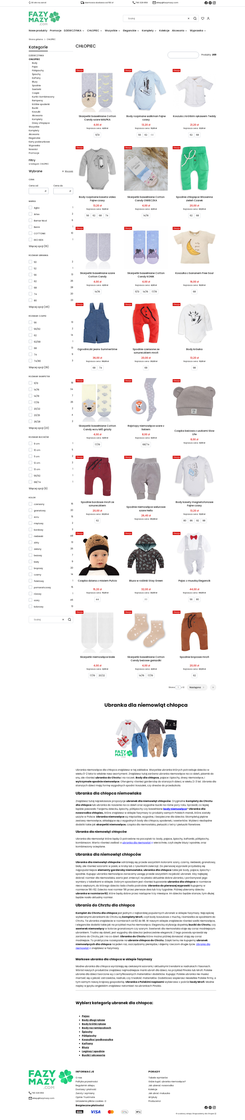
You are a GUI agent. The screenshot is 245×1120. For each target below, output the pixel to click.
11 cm (37, 456)
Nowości (33, 149)
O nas (79, 1077)
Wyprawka (34, 145)
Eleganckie (34, 138)
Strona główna (36, 39)
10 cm (37, 450)
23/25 (37, 415)
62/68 (37, 341)
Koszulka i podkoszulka (97, 1039)
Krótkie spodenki (41, 104)
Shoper (211, 1113)
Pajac (35, 66)
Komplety (37, 119)
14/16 (36, 389)
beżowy (38, 555)
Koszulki (36, 111)
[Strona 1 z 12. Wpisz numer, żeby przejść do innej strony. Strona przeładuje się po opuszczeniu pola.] (178, 687)
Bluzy (35, 81)
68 (35, 287)
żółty (36, 542)
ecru (36, 517)
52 (35, 268)
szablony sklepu (185, 1113)
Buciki (35, 108)
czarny (37, 574)
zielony (37, 549)
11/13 (36, 383)
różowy (37, 593)
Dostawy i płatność (86, 1089)
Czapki (35, 93)
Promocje (34, 153)
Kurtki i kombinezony (43, 96)
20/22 (37, 408)
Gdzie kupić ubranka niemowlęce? (167, 1081)
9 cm (37, 443)
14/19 (36, 396)
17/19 (36, 402)
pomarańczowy (42, 587)
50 (35, 262)
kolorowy (38, 606)
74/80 (37, 361)
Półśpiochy (38, 70)
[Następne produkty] (197, 687)
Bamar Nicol (40, 220)
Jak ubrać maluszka (159, 1093)
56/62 (37, 329)
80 (35, 300)
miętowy (38, 523)
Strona (172, 687)
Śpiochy (36, 74)
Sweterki (36, 89)
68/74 (37, 482)
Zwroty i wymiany (85, 1093)
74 (35, 294)
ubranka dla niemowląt (136, 842)
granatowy (40, 510)
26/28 (37, 421)
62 (35, 281)
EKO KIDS (38, 239)
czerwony (39, 504)
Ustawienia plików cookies (90, 1101)
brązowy (38, 568)
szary (37, 600)
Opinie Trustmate (85, 1097)
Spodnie (36, 85)
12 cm (37, 463)
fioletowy (39, 581)
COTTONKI (39, 233)
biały (36, 561)
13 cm (37, 469)
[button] (195, 18)
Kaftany (36, 78)
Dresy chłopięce (41, 123)
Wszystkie (34, 126)
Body (34, 63)
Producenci (154, 1101)
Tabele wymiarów (158, 1077)
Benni (37, 227)
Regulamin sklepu (85, 1085)
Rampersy (37, 100)
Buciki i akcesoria (93, 1055)
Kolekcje (152, 1089)
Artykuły (152, 1097)
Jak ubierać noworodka (161, 1085)
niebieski (38, 536)
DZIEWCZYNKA (36, 55)
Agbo (37, 207)
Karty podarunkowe (39, 141)
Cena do (58, 185)
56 (35, 274)
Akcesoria (37, 115)
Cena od (33, 185)
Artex (37, 214)
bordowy (38, 529)
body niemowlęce (175, 809)
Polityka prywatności (87, 1081)
